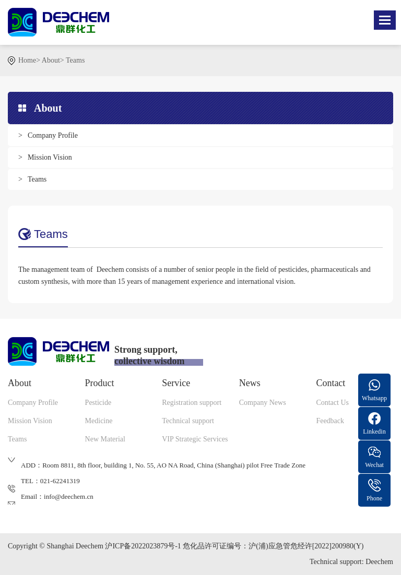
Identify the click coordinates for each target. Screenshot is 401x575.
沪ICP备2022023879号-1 (143, 546)
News (250, 383)
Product (99, 383)
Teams (75, 60)
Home (27, 60)
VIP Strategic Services (195, 439)
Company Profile (53, 135)
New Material (105, 439)
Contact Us (332, 402)
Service (176, 383)
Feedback (330, 421)
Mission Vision (50, 157)
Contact (330, 383)
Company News (262, 402)
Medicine (99, 421)
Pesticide (98, 402)
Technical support (188, 421)
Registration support (191, 402)
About (51, 60)
